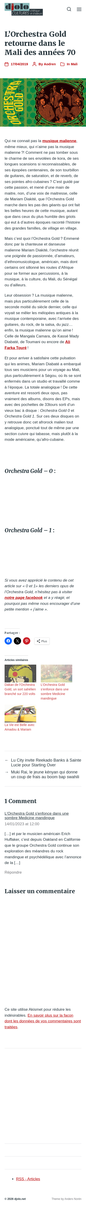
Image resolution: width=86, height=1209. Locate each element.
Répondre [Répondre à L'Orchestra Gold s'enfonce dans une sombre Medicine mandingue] (13, 872)
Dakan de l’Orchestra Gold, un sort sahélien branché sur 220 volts (20, 689)
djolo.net (20, 1199)
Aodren (50, 64)
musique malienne (59, 141)
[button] (69, 9)
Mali (74, 64)
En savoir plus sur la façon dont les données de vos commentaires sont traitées (43, 1021)
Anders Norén (72, 1199)
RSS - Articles (28, 1179)
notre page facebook (24, 597)
